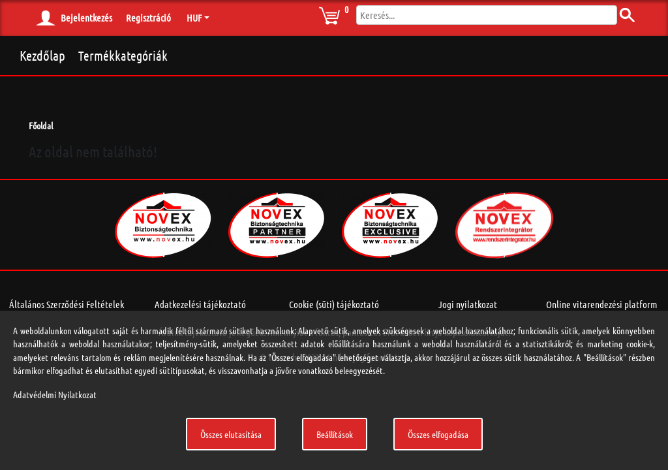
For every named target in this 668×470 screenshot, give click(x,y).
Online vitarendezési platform (601, 304)
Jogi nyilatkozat (467, 304)
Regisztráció (148, 18)
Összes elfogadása (438, 434)
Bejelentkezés (86, 18)
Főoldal (41, 125)
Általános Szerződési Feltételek (66, 304)
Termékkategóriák (123, 55)
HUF (194, 18)
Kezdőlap (42, 55)
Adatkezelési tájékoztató (200, 304)
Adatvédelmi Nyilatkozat (55, 394)
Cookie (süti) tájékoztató (334, 304)
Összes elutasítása (231, 434)
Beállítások (334, 434)
